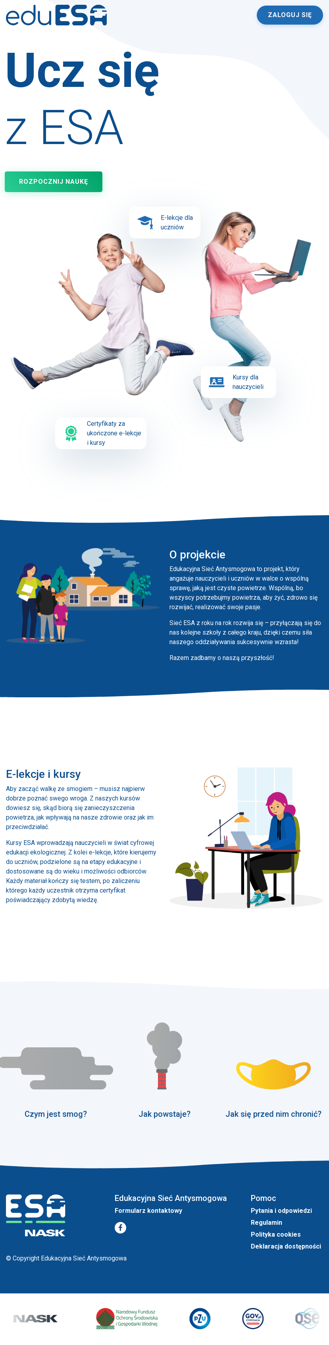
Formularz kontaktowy (148, 1210)
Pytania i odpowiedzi (281, 1210)
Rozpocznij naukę (53, 181)
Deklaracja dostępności (286, 1246)
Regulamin (266, 1222)
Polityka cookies (276, 1234)
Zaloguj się (290, 15)
